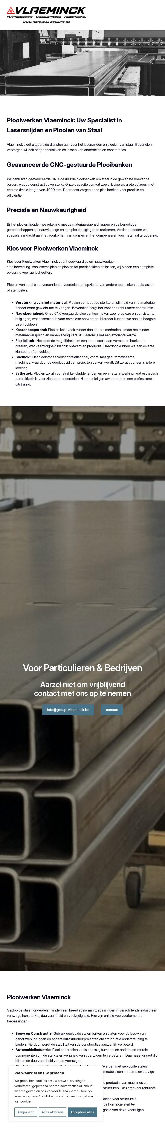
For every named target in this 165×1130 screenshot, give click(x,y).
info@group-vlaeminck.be (68, 710)
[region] (56, 1093)
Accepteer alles (82, 1112)
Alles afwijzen (52, 1112)
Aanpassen (25, 1112)
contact (112, 710)
